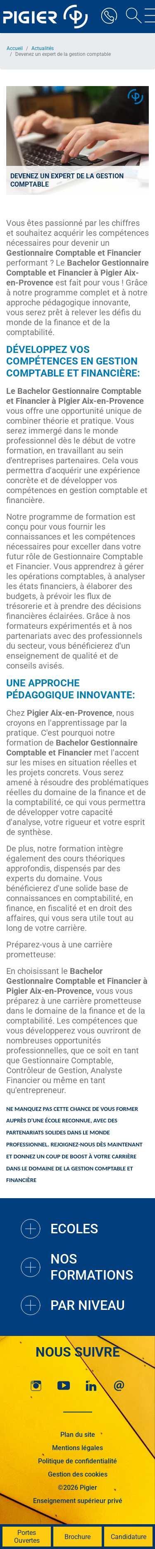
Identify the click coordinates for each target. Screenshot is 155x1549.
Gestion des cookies (77, 1474)
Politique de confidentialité (77, 1461)
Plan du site (77, 1435)
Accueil (15, 48)
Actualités (42, 48)
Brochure (77, 1537)
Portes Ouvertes (27, 1536)
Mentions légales (77, 1448)
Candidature (128, 1537)
